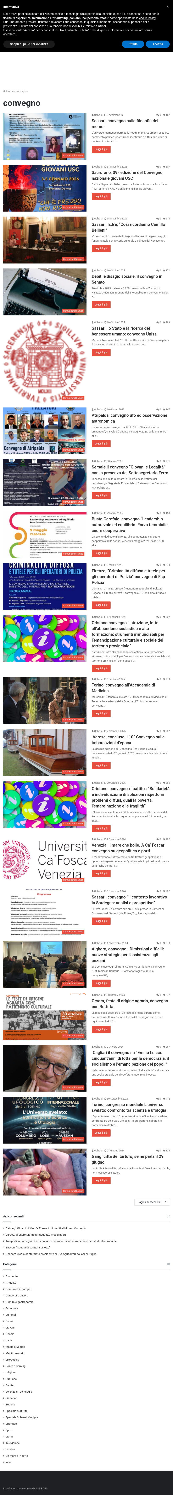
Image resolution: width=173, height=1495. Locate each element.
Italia (9, 1340)
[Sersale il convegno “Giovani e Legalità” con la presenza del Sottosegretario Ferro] (44, 482)
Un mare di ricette (17, 1455)
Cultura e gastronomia (19, 1301)
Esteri (9, 1321)
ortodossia (12, 1359)
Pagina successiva (152, 1202)
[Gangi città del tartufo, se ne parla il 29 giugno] (44, 1172)
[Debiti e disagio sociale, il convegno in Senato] (44, 291)
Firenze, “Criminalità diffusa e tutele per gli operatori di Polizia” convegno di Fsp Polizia (128, 576)
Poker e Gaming (16, 1366)
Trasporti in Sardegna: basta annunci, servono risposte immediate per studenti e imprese (61, 1241)
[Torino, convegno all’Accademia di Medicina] (44, 700)
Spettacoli (12, 1423)
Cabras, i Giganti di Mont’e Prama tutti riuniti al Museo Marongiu (46, 1228)
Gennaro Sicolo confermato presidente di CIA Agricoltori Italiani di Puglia (51, 1253)
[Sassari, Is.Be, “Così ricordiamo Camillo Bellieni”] (44, 240)
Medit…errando (15, 1353)
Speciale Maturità (17, 1410)
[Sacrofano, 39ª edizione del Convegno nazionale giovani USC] (44, 188)
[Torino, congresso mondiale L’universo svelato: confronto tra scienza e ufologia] (44, 1120)
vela (8, 1462)
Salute (9, 1385)
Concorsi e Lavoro (17, 1295)
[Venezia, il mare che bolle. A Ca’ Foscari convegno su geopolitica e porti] (44, 860)
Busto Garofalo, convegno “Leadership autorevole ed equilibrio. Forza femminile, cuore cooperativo (130, 524)
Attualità (11, 1282)
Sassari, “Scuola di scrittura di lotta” (28, 1247)
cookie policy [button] (147, 18)
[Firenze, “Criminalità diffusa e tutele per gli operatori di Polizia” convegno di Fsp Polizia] (44, 586)
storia (9, 1436)
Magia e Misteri (15, 1346)
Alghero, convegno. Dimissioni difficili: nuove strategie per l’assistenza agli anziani (128, 954)
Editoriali (11, 1314)
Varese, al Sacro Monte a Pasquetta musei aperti (36, 1234)
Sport (9, 1430)
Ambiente (12, 1276)
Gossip (10, 1334)
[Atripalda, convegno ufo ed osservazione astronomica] (44, 430)
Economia (12, 1308)
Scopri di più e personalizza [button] (29, 44)
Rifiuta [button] (133, 44)
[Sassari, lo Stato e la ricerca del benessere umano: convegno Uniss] (44, 361)
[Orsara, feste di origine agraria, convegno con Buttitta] (44, 1016)
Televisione (13, 1443)
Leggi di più (101, 149)
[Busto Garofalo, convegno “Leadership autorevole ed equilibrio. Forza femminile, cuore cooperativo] (44, 534)
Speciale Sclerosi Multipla (22, 1417)
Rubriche (11, 1378)
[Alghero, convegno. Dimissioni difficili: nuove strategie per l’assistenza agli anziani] (44, 964)
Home (8, 91)
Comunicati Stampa (18, 1289)
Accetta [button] (157, 44)
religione (11, 1372)
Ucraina (10, 1449)
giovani (10, 1327)
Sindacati (11, 1398)
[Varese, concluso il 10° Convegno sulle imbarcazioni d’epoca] (44, 752)
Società (10, 1404)
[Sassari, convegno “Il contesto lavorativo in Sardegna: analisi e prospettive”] (44, 912)
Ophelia (97, 115)
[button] (167, 6)
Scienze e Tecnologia (19, 1391)
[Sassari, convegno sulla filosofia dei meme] (44, 136)
